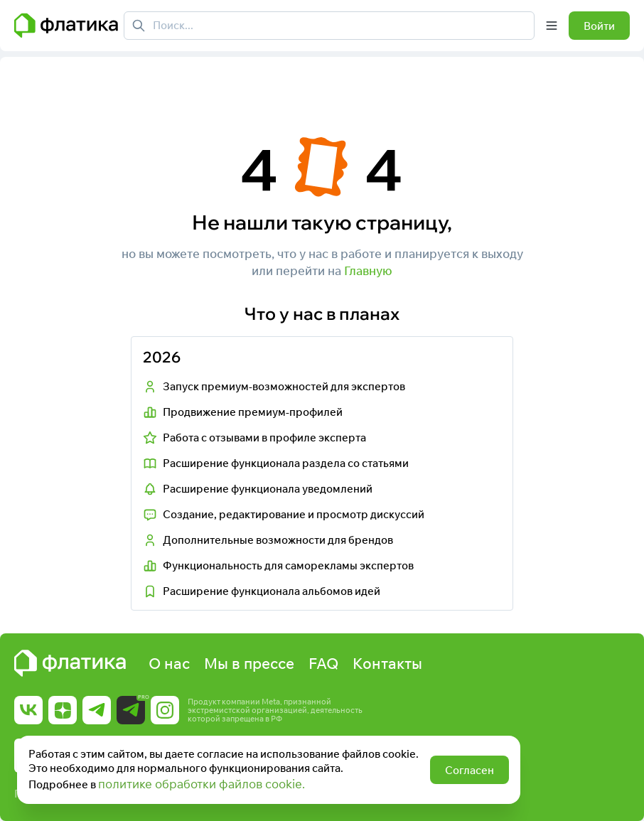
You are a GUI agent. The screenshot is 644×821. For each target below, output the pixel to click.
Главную (368, 270)
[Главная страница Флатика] (66, 25)
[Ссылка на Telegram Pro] (131, 710)
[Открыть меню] (551, 25)
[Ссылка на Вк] (28, 710)
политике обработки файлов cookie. (201, 783)
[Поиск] (138, 25)
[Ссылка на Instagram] (165, 710)
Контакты (387, 663)
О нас (169, 663)
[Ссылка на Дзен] (62, 710)
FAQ (323, 663)
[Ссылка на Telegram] (96, 710)
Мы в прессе (249, 663)
